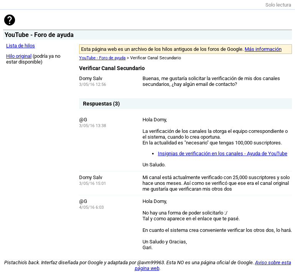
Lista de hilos (20, 46)
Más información (263, 49)
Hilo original (18, 56)
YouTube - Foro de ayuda (102, 57)
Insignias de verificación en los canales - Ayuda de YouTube (222, 153)
